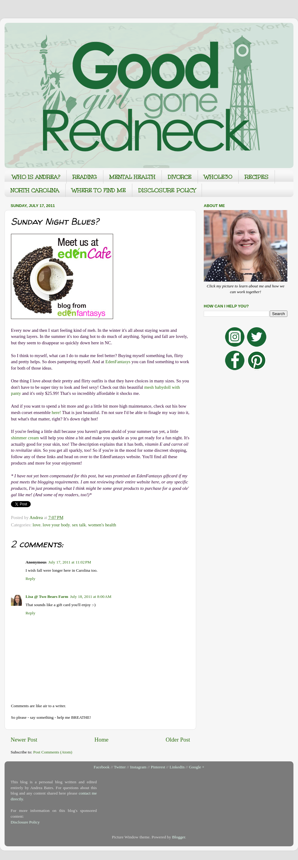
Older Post (178, 739)
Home (102, 739)
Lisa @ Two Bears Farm (47, 596)
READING (85, 177)
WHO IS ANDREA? (36, 177)
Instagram (138, 767)
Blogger (178, 837)
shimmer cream (25, 437)
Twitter (120, 767)
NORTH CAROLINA (35, 190)
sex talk (79, 524)
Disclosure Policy (25, 822)
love (36, 524)
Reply (30, 578)
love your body (56, 524)
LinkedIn (177, 767)
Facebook (101, 767)
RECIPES (257, 177)
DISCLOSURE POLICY (167, 190)
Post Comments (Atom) (52, 752)
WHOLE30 (218, 177)
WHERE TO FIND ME (99, 190)
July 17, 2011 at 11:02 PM (69, 562)
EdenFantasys (117, 361)
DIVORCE (180, 177)
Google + (196, 767)
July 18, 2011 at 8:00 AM (90, 596)
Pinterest (158, 767)
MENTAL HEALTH (132, 177)
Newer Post (24, 739)
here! (56, 412)
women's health (102, 524)
